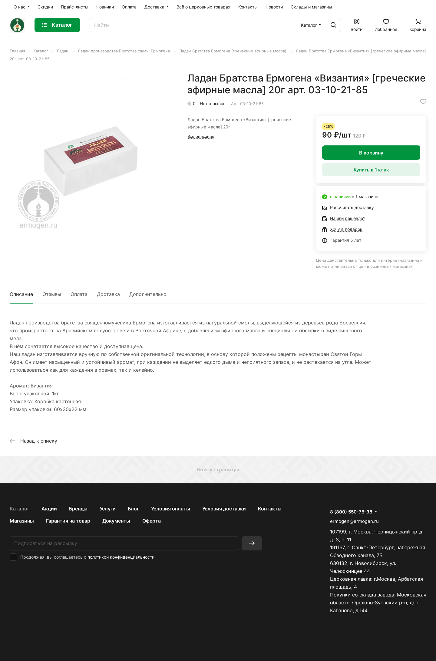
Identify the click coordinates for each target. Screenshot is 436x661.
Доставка (108, 294)
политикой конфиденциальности (121, 557)
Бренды (78, 509)
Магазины (22, 521)
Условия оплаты (170, 509)
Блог (133, 509)
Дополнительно (148, 294)
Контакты (270, 509)
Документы (116, 521)
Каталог (19, 509)
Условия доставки (224, 509)
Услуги (108, 509)
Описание (21, 294)
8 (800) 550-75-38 (351, 512)
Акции (49, 509)
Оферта (151, 521)
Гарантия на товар (68, 521)
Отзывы (51, 294)
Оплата (79, 294)
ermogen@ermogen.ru (354, 521)
